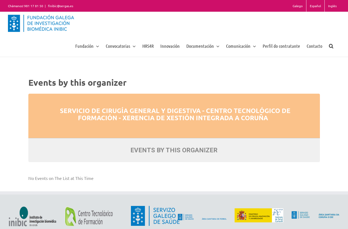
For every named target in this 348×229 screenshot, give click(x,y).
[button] (331, 46)
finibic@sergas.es (60, 6)
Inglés (332, 6)
